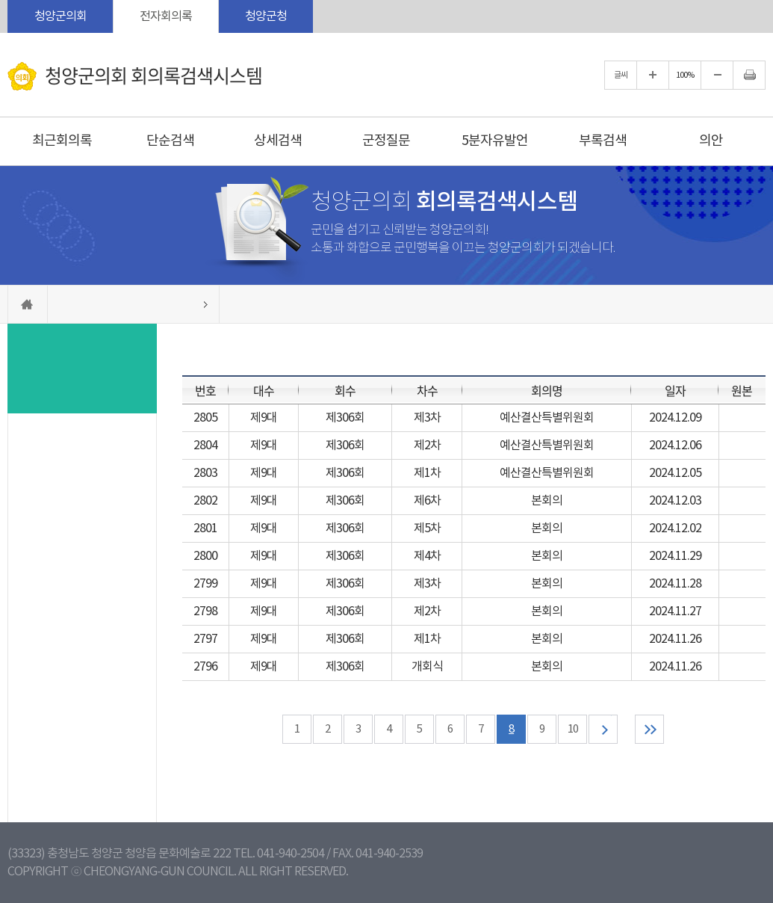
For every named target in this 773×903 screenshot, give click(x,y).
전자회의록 (166, 16)
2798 (205, 611)
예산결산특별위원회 (547, 418)
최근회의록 (62, 141)
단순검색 (170, 141)
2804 (205, 445)
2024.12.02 (675, 528)
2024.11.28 (675, 584)
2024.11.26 (675, 639)
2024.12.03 (675, 501)
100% (685, 75)
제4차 (427, 556)
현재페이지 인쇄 (749, 75)
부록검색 (603, 141)
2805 (205, 418)
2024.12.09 (675, 418)
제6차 (427, 501)
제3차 (427, 418)
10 (573, 729)
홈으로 (27, 304)
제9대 (263, 418)
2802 (205, 501)
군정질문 (386, 141)
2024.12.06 (675, 445)
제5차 (427, 528)
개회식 (427, 667)
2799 (205, 584)
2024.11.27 (675, 611)
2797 (205, 639)
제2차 (427, 445)
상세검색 (278, 141)
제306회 (345, 418)
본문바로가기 (0, 0)
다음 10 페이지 (603, 729)
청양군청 (266, 16)
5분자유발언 (495, 141)
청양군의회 (60, 16)
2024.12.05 (675, 473)
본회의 (546, 501)
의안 (711, 141)
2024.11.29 (675, 556)
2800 (205, 556)
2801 (205, 528)
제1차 (427, 473)
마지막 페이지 (649, 729)
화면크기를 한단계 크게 (652, 75)
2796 (205, 667)
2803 (205, 473)
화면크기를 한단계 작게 (717, 75)
